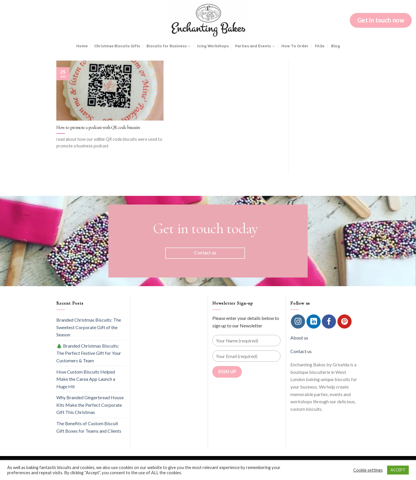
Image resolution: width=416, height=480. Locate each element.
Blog (335, 46)
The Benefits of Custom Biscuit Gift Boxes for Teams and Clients (88, 427)
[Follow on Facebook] (329, 321)
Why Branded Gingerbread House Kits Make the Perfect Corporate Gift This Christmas (90, 405)
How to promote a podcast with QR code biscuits (98, 127)
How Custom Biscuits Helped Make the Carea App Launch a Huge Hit (85, 379)
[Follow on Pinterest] (344, 321)
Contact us (301, 351)
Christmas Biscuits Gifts (117, 46)
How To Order (295, 46)
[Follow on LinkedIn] (314, 321)
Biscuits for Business (168, 46)
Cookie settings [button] (368, 470)
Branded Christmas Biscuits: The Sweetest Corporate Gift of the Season (88, 327)
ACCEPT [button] (398, 470)
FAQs (319, 46)
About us (299, 337)
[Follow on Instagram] (298, 321)
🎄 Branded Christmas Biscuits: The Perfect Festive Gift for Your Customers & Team (88, 353)
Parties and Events (255, 46)
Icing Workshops (213, 46)
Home (82, 46)
